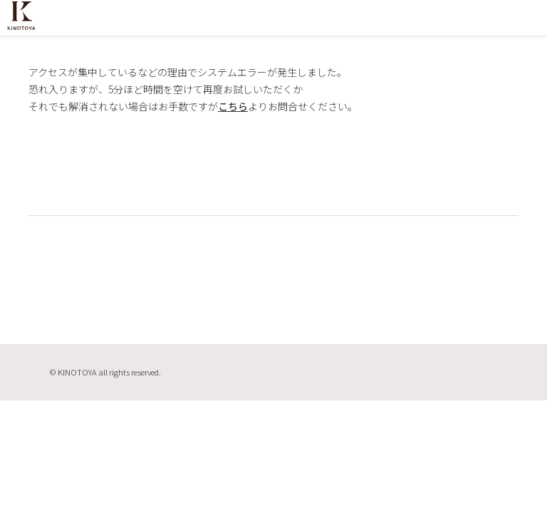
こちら (233, 106)
